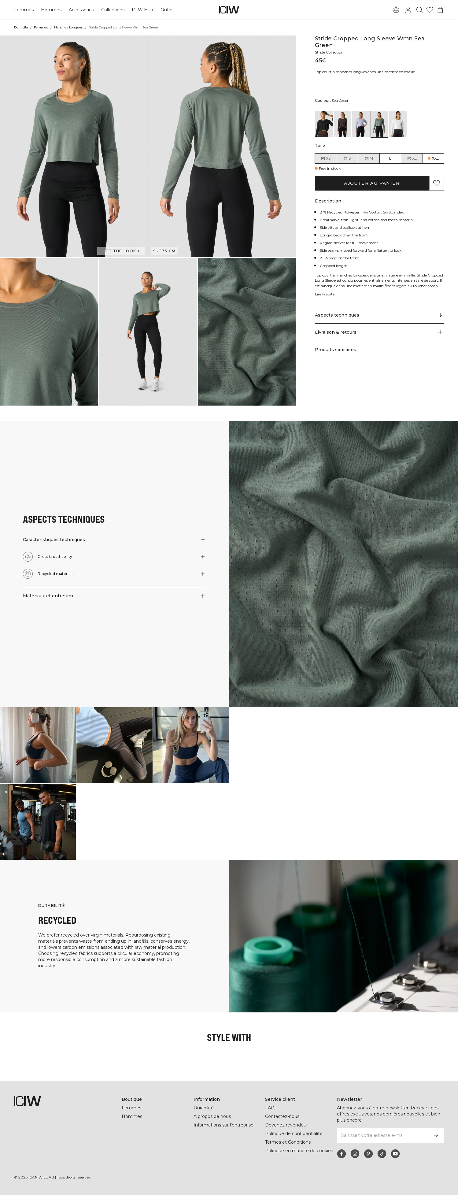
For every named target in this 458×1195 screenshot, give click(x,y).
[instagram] (355, 1154)
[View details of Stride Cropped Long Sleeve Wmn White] (398, 124)
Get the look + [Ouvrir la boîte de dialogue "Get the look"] (121, 251)
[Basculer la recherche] (419, 10)
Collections (112, 10)
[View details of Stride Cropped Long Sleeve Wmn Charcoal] (343, 124)
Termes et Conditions (288, 1142)
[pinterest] (368, 1154)
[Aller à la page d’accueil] (229, 9)
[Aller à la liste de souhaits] (430, 10)
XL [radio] (412, 158)
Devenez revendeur (286, 1125)
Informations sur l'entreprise (223, 1125)
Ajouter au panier (372, 183)
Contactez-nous (282, 1116)
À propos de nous (212, 1116)
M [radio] (368, 158)
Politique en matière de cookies (299, 1150)
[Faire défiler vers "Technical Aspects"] (379, 315)
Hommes (51, 10)
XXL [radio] (435, 158)
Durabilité (204, 1108)
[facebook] (341, 1154)
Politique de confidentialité (294, 1133)
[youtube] (395, 1154)
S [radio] (347, 158)
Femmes (24, 10)
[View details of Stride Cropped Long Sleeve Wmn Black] (324, 124)
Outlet (167, 10)
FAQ (270, 1108)
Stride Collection (329, 52)
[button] (74, 146)
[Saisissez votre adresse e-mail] (382, 1135)
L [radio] (390, 158)
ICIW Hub (142, 10)
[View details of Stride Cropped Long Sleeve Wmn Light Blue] (361, 124)
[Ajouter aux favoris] (436, 183)
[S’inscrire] (436, 1135)
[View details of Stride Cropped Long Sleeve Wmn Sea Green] (380, 124)
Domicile (21, 27)
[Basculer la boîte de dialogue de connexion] (408, 10)
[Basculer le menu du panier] (440, 10)
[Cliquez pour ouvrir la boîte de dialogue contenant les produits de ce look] (38, 745)
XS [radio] (326, 158)
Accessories (81, 10)
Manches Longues (68, 27)
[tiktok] (382, 1154)
